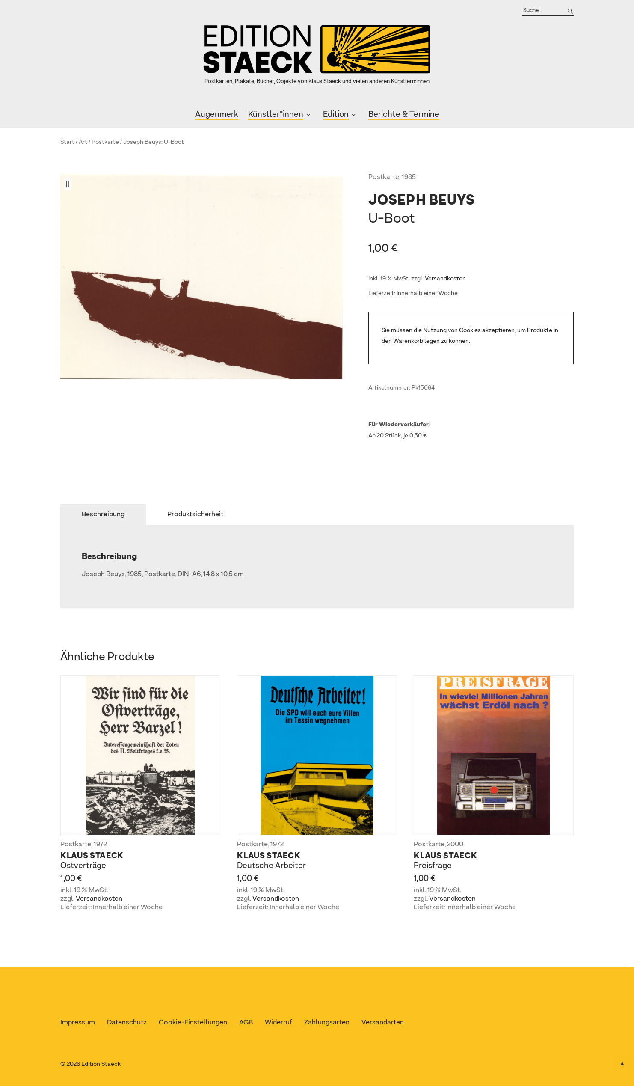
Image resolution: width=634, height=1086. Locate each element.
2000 (455, 844)
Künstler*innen (275, 114)
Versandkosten (445, 279)
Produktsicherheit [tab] (195, 514)
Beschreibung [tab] (103, 514)
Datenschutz (127, 1022)
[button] (71, 184)
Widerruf (278, 1022)
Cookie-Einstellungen (193, 1022)
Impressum (77, 1022)
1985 (409, 177)
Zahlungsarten (327, 1022)
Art (83, 142)
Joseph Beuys (142, 142)
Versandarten (382, 1022)
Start (67, 142)
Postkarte (105, 142)
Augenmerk (216, 114)
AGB (246, 1022)
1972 (100, 844)
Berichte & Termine (403, 114)
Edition (336, 114)
